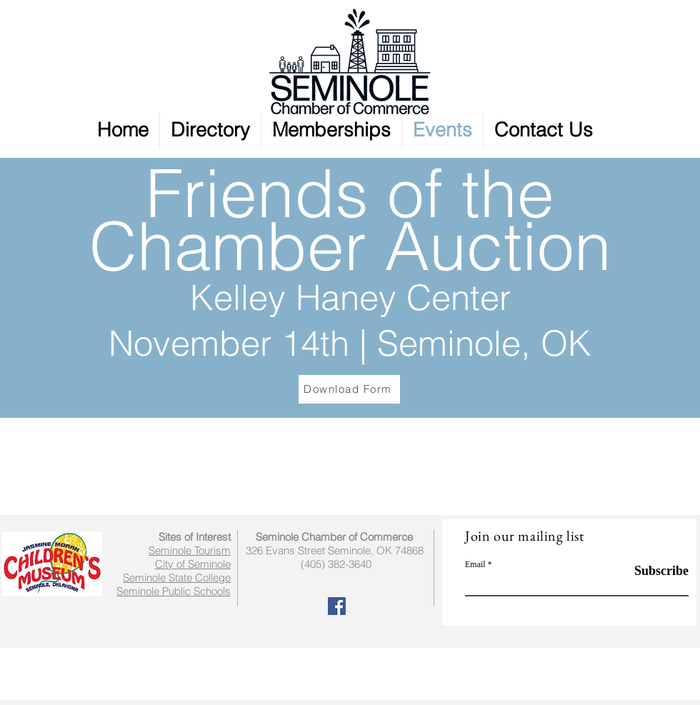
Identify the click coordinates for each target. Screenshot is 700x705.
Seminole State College (177, 577)
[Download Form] (349, 389)
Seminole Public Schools (173, 591)
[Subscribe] (652, 571)
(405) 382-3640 (336, 564)
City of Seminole (193, 564)
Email (475, 564)
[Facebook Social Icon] (337, 606)
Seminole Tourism (190, 550)
